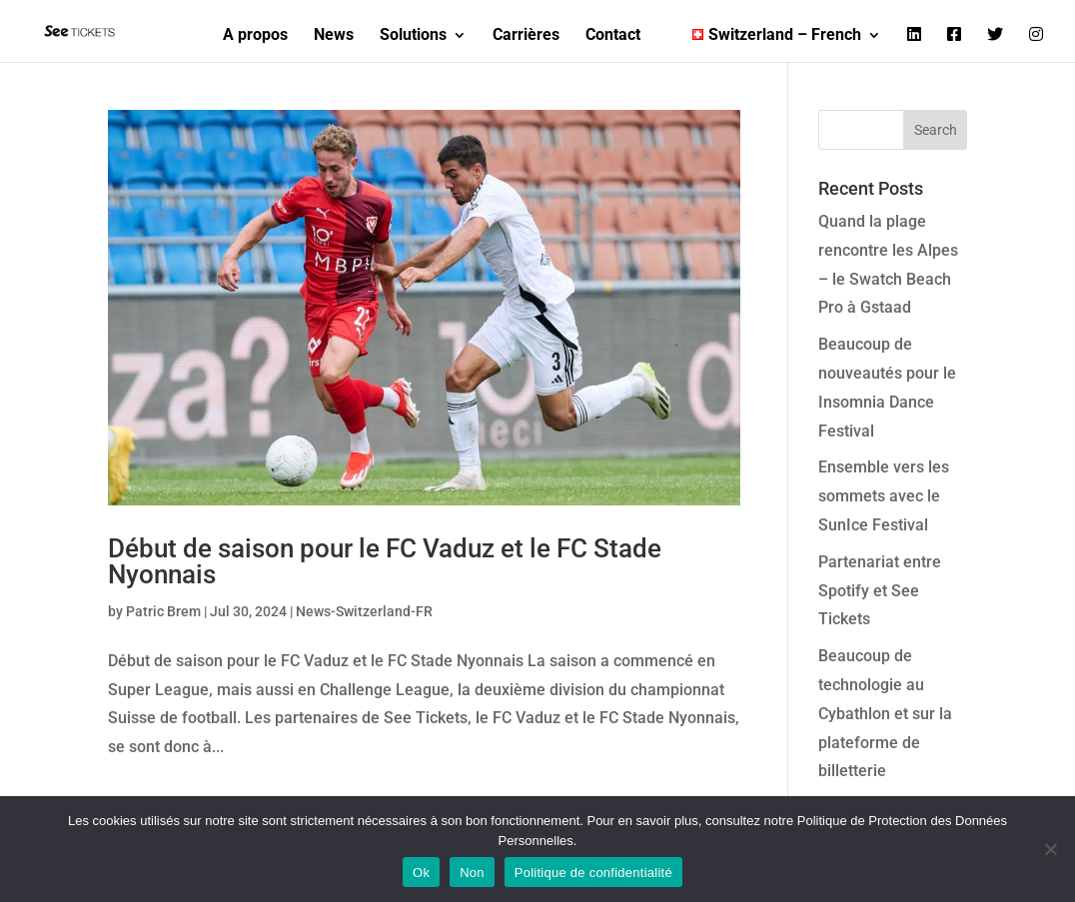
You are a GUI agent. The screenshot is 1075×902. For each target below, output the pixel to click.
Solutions (413, 36)
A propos (255, 36)
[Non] (1050, 849)
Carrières (526, 36)
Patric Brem (163, 611)
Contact (612, 36)
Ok (421, 872)
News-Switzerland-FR (364, 611)
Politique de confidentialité (593, 872)
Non (472, 872)
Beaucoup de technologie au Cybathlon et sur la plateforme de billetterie (885, 713)
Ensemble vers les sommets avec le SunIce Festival (883, 495)
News (334, 36)
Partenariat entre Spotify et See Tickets (879, 590)
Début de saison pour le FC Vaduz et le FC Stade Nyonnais (384, 561)
